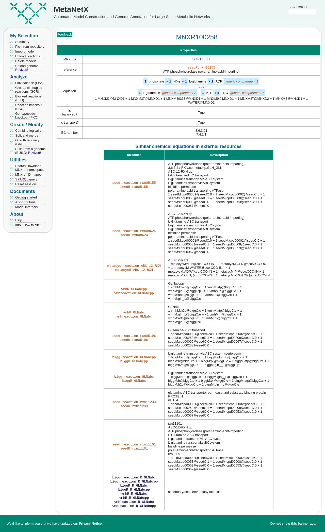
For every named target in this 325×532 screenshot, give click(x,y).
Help (18, 220)
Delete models (25, 61)
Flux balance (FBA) (29, 83)
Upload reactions (27, 56)
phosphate (156, 82)
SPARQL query (26, 179)
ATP (209, 93)
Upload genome (27, 68)
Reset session (25, 184)
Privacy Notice (90, 523)
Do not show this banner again (294, 523)
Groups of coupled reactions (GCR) (28, 89)
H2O (224, 93)
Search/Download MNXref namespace (29, 168)
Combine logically (28, 130)
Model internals (26, 207)
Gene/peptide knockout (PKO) (27, 115)
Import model (25, 51)
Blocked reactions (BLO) (28, 98)
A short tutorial (25, 202)
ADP (219, 82)
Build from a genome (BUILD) (30, 151)
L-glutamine (197, 82)
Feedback (64, 34)
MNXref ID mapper (29, 174)
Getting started (26, 197)
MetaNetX (71, 9)
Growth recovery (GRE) (27, 142)
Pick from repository (29, 46)
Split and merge (26, 135)
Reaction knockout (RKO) (28, 107)
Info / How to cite (27, 225)
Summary (22, 42)
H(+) (176, 82)
